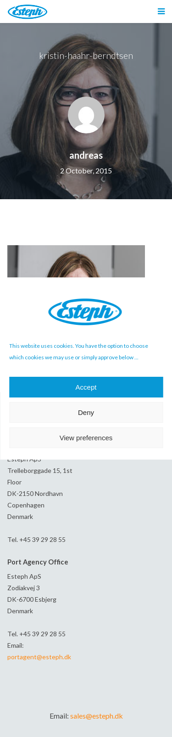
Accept (86, 387)
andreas (86, 155)
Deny (86, 412)
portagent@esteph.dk (39, 657)
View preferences (86, 438)
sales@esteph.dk (96, 715)
